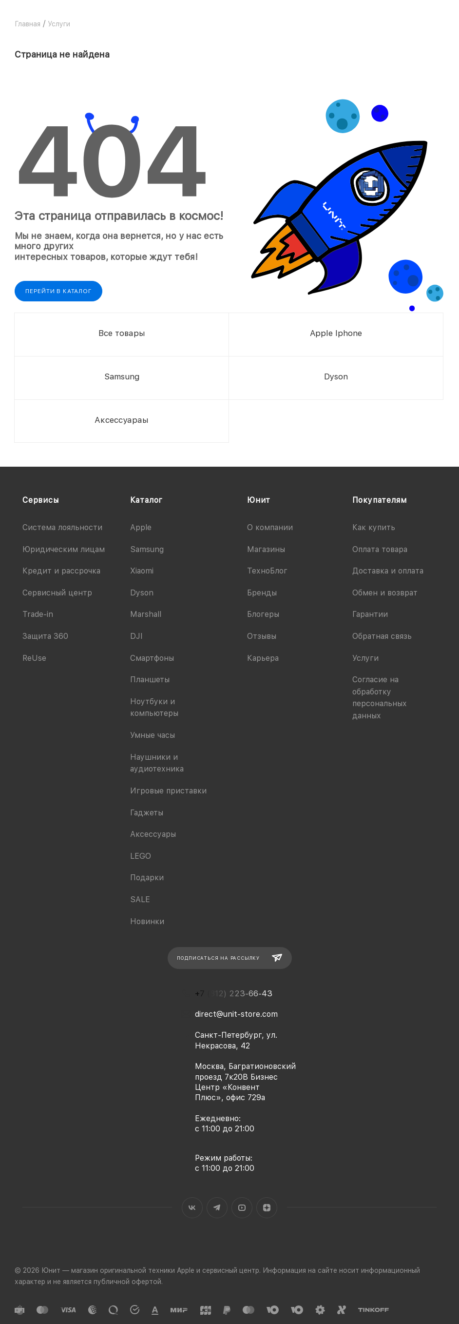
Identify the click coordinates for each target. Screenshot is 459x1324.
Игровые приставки (168, 790)
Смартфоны (152, 658)
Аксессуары (153, 834)
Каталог (146, 500)
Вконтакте (192, 1207)
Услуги (365, 658)
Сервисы (40, 500)
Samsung (147, 549)
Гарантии (370, 614)
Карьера (263, 658)
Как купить (373, 527)
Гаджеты (146, 812)
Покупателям (379, 500)
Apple (141, 527)
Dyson (141, 592)
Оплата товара (379, 549)
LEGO (140, 856)
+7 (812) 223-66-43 (233, 993)
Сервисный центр (57, 592)
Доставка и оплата (387, 570)
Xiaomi (141, 570)
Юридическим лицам (63, 549)
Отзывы (261, 636)
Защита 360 (45, 636)
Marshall (145, 614)
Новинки (147, 921)
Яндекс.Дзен (266, 1207)
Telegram (217, 1207)
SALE (140, 899)
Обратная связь (382, 636)
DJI (136, 636)
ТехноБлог (267, 570)
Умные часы (152, 735)
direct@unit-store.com (236, 1014)
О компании (270, 527)
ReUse (34, 658)
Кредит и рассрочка (61, 570)
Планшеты (150, 679)
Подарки (147, 877)
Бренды (262, 592)
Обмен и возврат (385, 592)
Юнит (258, 500)
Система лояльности (62, 527)
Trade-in (37, 614)
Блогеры (263, 614)
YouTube (241, 1207)
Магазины (266, 549)
